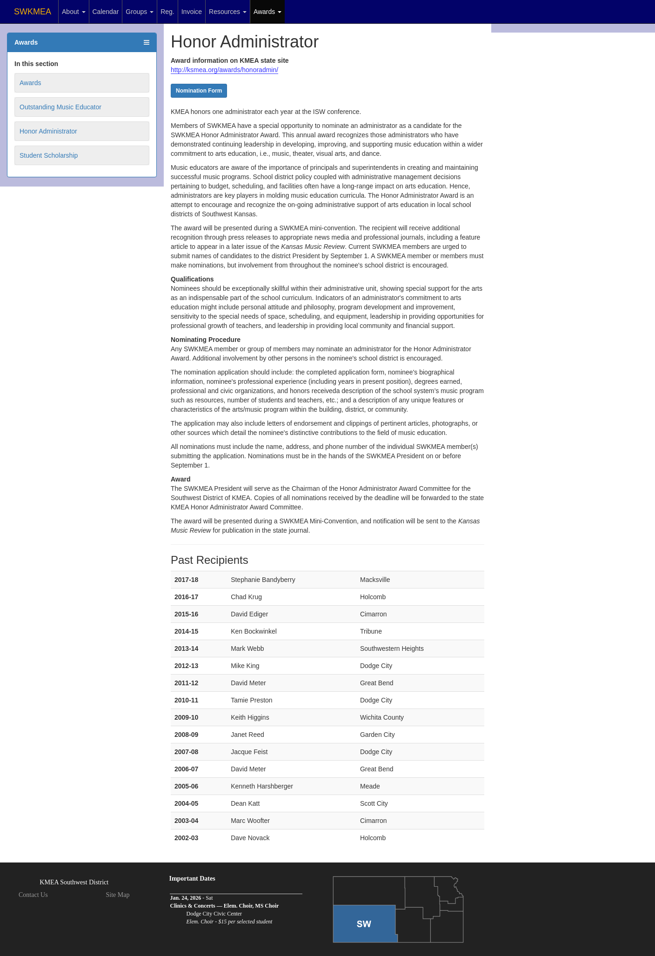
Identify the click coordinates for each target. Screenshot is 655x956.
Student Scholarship (49, 155)
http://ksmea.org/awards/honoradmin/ (224, 70)
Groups (140, 11)
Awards (267, 11)
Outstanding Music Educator (60, 107)
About (73, 11)
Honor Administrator (48, 131)
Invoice (191, 11)
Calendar (106, 11)
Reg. (167, 11)
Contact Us (33, 894)
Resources (228, 11)
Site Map (118, 894)
